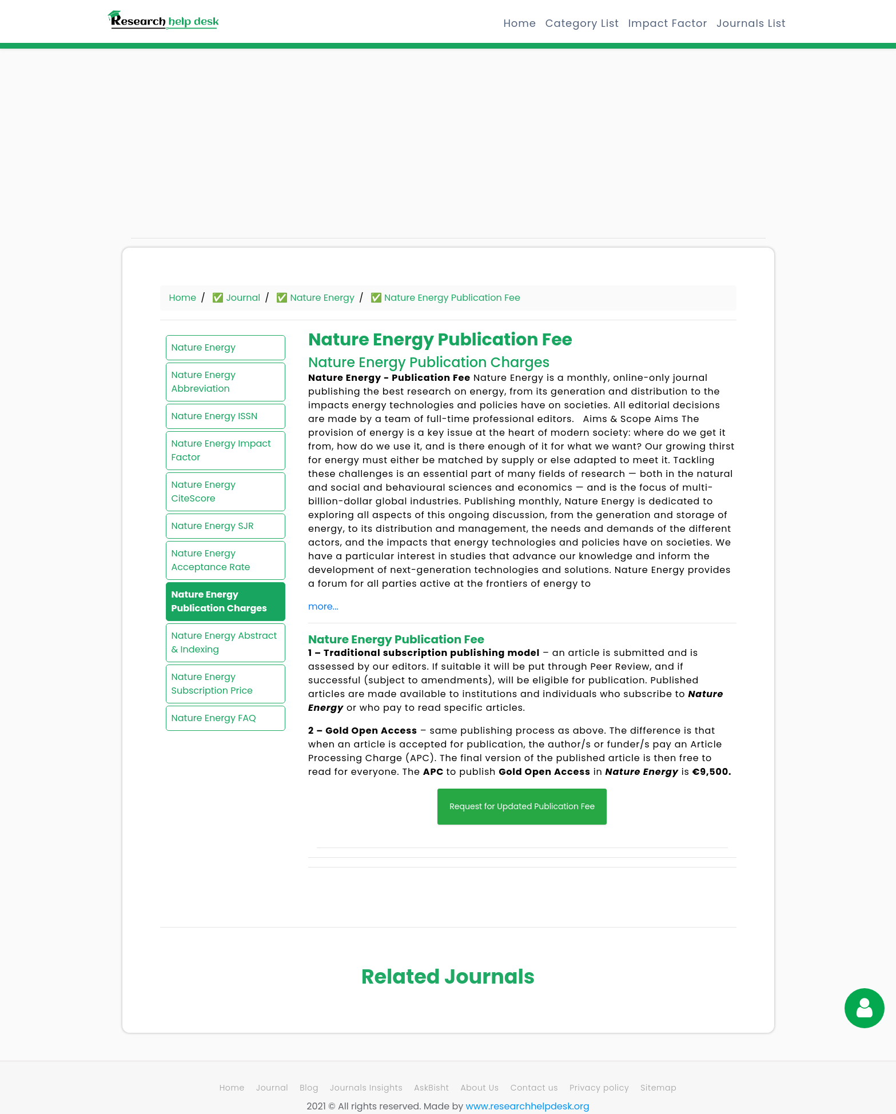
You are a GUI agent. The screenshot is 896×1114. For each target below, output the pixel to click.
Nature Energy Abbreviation (204, 381)
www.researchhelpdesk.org (528, 1106)
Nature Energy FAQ (214, 718)
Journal (272, 1087)
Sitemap (658, 1087)
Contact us (534, 1087)
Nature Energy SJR (213, 525)
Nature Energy (204, 347)
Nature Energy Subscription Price (212, 683)
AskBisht (431, 1087)
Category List (582, 23)
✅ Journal (236, 297)
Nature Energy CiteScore (204, 491)
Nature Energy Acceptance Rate (211, 560)
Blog (309, 1087)
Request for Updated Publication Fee (522, 806)
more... (323, 606)
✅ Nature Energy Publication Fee (445, 297)
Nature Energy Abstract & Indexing (224, 642)
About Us (479, 1087)
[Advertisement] (231, 149)
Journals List (751, 23)
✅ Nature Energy (315, 297)
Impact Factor (667, 23)
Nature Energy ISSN (215, 416)
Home (520, 23)
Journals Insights (366, 1087)
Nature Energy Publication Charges (220, 601)
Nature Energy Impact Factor (221, 450)
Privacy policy (599, 1087)
